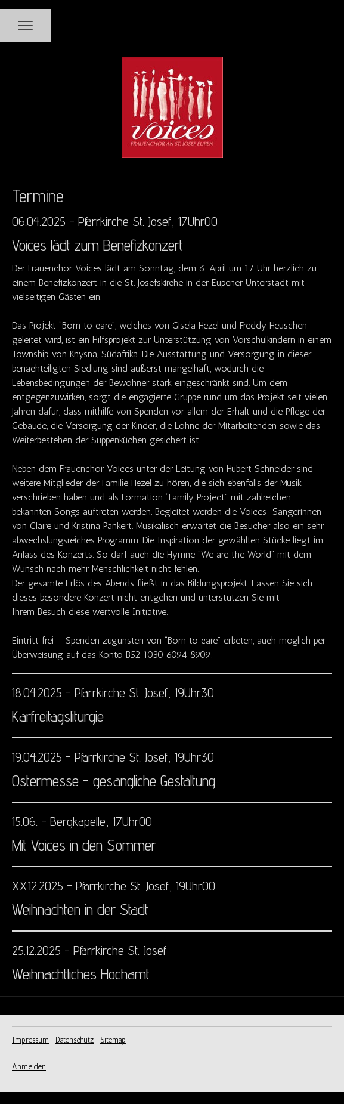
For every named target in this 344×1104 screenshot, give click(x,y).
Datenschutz (74, 1039)
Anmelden (29, 1066)
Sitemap (113, 1039)
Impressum (30, 1039)
